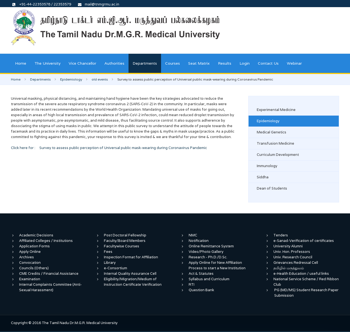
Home (20, 63)
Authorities (114, 63)
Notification (199, 240)
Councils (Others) (34, 268)
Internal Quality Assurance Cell (130, 273)
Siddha (263, 177)
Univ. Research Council (292, 257)
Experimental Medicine (276, 109)
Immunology (267, 166)
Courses (172, 63)
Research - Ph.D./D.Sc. (208, 257)
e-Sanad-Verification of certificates (303, 240)
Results (224, 63)
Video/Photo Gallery (206, 251)
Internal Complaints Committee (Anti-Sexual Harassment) (50, 287)
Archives (26, 257)
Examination (29, 279)
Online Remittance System (211, 246)
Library (110, 262)
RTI (191, 284)
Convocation (30, 262)
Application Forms (34, 246)
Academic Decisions (36, 235)
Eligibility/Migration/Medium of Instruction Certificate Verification (133, 282)
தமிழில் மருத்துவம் (288, 268)
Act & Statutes (201, 273)
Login (245, 63)
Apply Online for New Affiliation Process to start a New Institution (217, 265)
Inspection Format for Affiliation (131, 257)
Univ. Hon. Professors (291, 251)
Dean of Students (272, 188)
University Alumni (288, 246)
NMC (193, 235)
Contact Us (268, 63)
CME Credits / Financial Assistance (48, 273)
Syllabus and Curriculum (209, 279)
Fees (108, 251)
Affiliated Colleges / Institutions (46, 240)
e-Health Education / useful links (301, 273)
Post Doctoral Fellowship (125, 235)
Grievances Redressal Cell (295, 262)
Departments (145, 63)
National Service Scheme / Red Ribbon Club (306, 282)
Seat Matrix (199, 63)
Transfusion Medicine (275, 143)
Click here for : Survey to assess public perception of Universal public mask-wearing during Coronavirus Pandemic (109, 147)
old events (100, 79)
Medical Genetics (271, 132)
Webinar (294, 63)
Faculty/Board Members (124, 240)
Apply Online (30, 251)
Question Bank (201, 290)
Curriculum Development (278, 154)
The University (47, 63)
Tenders (280, 235)
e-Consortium (115, 268)
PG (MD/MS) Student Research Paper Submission (306, 293)
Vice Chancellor (82, 63)
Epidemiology (71, 79)
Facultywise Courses (121, 246)
